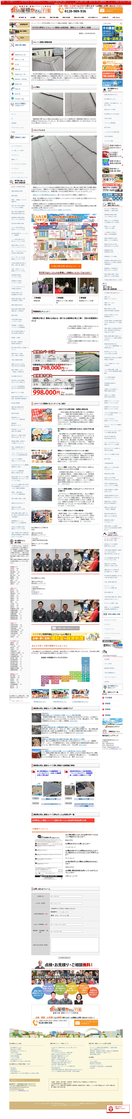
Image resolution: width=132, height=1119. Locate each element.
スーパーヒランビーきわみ (18, 164)
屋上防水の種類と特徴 (17, 223)
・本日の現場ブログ (14, 1074)
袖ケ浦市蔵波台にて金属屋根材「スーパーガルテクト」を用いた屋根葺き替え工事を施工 (49, 773)
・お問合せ (92, 1071)
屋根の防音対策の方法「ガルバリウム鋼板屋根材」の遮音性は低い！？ (113, 345)
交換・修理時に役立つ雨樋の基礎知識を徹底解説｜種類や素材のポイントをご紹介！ (20, 534)
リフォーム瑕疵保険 (109, 123)
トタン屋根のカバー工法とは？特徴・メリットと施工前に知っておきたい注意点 (64, 751)
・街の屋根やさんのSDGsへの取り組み (20, 1064)
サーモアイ (107, 624)
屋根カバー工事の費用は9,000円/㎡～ (45, 195)
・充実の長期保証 (14, 1059)
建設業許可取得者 (109, 668)
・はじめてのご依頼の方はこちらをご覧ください (63, 1050)
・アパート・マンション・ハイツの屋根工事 (62, 1069)
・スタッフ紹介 (93, 1064)
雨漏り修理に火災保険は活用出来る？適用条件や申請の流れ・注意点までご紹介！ (113, 330)
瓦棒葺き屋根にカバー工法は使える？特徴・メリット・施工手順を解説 (61, 715)
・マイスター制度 (14, 1060)
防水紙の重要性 (15, 403)
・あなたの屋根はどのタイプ (97, 1052)
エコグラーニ (15, 155)
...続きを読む (73, 721)
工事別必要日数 (108, 463)
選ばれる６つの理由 (109, 109)
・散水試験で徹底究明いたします (59, 1059)
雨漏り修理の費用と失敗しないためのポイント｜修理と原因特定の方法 (113, 337)
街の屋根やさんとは (109, 99)
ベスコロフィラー (109, 629)
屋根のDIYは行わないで (18, 503)
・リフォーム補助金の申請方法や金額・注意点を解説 (65, 1074)
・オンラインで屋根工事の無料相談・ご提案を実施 (103, 1050)
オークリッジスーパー (17, 173)
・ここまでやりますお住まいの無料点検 (61, 1055)
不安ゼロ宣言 (108, 118)
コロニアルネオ (59, 80)
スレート (13, 114)
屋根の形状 (14, 315)
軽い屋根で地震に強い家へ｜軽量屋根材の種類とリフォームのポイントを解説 (63, 727)
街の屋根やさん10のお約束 (111, 114)
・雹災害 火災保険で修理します (59, 1062)
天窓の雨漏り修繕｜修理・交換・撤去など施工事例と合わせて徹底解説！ (20, 514)
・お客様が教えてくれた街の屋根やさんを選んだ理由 (24, 1076)
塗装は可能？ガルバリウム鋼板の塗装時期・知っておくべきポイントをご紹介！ (20, 478)
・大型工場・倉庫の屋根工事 (58, 1067)
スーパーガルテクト (16, 146)
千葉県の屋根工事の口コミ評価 (113, 280)
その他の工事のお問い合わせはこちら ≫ (65, 266)
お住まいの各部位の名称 (18, 186)
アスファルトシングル (17, 127)
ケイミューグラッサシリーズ (19, 177)
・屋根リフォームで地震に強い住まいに (61, 1064)
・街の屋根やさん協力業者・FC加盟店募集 (100, 1069)
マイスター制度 (108, 141)
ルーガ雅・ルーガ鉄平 (17, 150)
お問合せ (106, 681)
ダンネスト (107, 638)
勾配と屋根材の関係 (16, 360)
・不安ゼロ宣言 (13, 1055)
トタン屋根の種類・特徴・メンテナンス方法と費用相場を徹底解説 (113, 371)
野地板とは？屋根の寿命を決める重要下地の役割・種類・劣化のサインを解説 (63, 739)
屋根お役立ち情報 (109, 473)
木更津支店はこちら (116, 749)
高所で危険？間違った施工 (18, 498)
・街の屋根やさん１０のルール (18, 1053)
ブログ (39, 23)
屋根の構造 (14, 195)
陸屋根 (13, 132)
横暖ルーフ (14, 159)
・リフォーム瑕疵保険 (15, 1057)
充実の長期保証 (108, 136)
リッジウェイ (15, 168)
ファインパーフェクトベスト (112, 633)
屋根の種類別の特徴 (16, 191)
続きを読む (67, 424)
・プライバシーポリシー (95, 1067)
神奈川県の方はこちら (60, 701)
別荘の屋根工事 (108, 592)
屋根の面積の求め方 (16, 305)
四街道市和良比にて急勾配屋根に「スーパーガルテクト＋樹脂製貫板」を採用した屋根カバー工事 (81, 773)
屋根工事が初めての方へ (111, 94)
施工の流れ (107, 127)
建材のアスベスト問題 (17, 392)
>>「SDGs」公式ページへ (16, 701)
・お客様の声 (13, 1072)
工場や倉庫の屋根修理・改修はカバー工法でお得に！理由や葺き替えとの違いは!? (113, 551)
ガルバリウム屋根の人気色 (111, 454)
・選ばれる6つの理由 (15, 1052)
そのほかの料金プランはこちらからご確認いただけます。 (52, 210)
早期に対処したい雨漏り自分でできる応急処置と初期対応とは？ (113, 527)
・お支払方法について (15, 1062)
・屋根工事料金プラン (56, 1053)
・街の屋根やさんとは (15, 1050)
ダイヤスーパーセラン (110, 620)
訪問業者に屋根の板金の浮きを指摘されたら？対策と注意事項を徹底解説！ (113, 262)
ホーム (33, 23)
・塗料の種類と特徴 (94, 1057)
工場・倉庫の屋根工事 (110, 582)
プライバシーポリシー (110, 677)
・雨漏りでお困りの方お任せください (60, 1057)
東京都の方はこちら (40, 701)
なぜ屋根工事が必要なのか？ (112, 293)
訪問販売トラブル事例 (110, 256)
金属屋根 (13, 123)
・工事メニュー (54, 1052)
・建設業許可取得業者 (95, 1066)
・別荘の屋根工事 (55, 1070)
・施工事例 (12, 1071)
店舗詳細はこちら (37, 594)
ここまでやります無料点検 (111, 132)
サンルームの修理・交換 (111, 603)
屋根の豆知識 (15, 413)
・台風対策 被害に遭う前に (58, 1060)
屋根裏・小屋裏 (15, 337)
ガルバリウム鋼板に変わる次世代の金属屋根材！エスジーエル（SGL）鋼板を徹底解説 (20, 486)
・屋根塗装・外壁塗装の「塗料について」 (100, 1055)
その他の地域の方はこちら (80, 701)
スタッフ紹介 (108, 663)
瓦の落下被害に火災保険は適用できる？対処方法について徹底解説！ (113, 322)
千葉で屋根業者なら (109, 672)
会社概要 (106, 659)
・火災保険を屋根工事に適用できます (60, 1065)
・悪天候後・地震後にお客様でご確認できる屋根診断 (103, 1053)
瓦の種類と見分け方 (16, 376)
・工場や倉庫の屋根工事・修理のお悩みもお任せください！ (66, 1072)
